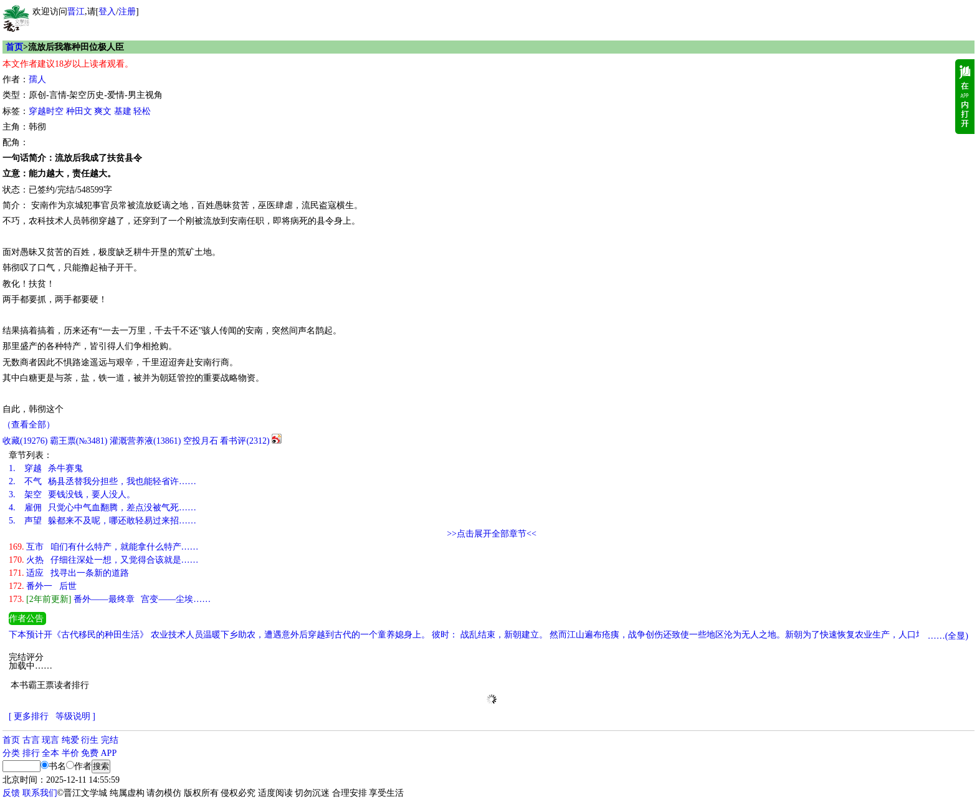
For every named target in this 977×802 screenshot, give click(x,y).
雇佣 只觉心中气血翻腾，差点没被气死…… (102, 507)
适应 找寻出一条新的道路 (69, 573)
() (24, 441)
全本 (50, 753)
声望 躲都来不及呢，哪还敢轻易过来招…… (102, 520)
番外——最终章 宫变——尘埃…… (110, 599)
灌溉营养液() (145, 441)
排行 (31, 753)
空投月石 (200, 441)
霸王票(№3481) (79, 441)
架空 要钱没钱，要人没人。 (72, 494)
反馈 (11, 793)
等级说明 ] (75, 716)
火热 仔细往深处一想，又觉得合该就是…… (104, 560)
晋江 (76, 11)
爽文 (103, 111)
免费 (89, 753)
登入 (107, 11)
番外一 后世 (43, 586)
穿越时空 (46, 111)
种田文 (79, 111)
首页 (14, 47)
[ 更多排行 (29, 716)
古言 (31, 740)
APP (109, 753)
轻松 (142, 111)
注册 (127, 11)
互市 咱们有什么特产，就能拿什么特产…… (104, 546)
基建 (122, 111)
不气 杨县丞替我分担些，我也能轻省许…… (102, 481)
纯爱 (70, 740)
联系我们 (39, 793)
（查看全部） (28, 424)
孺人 (37, 79)
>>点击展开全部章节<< (491, 533)
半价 (70, 753)
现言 (50, 740)
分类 (11, 753)
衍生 (89, 740)
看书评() (244, 441)
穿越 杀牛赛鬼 (46, 468)
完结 (109, 740)
